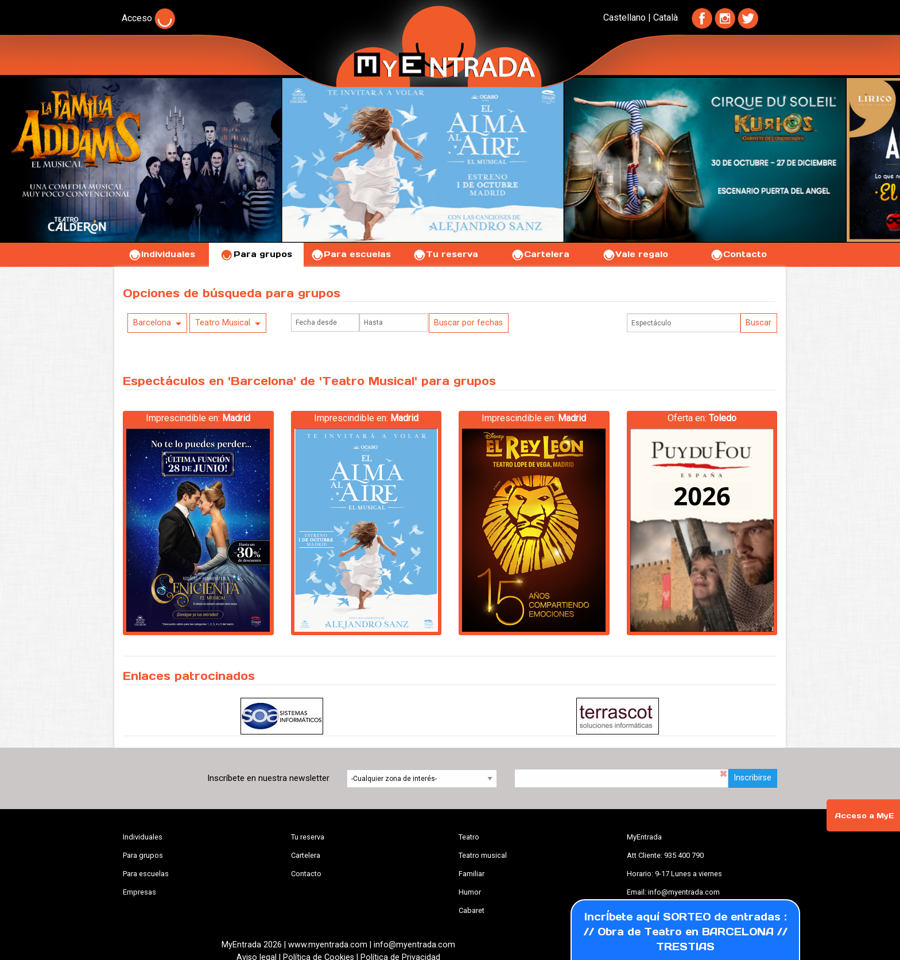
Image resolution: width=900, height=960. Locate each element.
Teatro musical (483, 855)
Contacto (738, 254)
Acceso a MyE (864, 816)
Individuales (161, 254)
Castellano (624, 17)
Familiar (471, 873)
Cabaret (471, 910)
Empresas (139, 892)
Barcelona (152, 323)
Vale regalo (635, 254)
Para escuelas (351, 254)
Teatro (469, 837)
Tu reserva (445, 254)
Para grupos (256, 254)
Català (665, 17)
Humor (470, 892)
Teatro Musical (222, 323)
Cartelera (540, 254)
